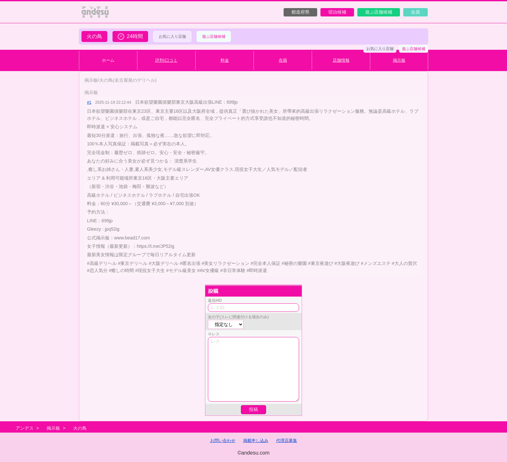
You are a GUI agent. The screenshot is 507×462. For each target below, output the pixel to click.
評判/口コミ (166, 60)
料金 (225, 60)
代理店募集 (286, 440)
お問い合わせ (222, 440)
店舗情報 (341, 60)
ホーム (108, 60)
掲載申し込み (255, 440)
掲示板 (399, 60)
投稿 (253, 409)
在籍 (283, 60)
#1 (89, 102)
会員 (415, 12)
